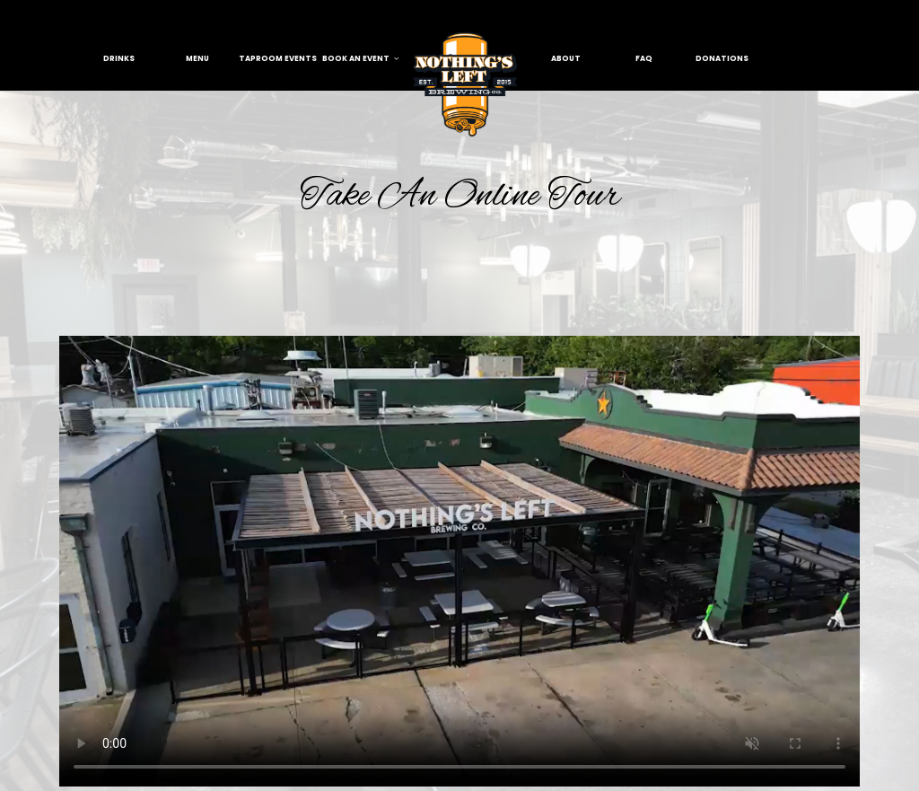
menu (197, 58)
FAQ (643, 58)
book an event (360, 58)
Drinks (119, 58)
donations (722, 58)
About (566, 58)
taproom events (278, 58)
